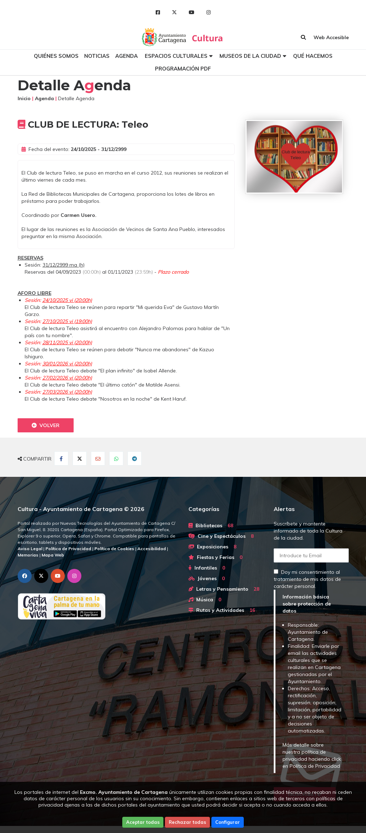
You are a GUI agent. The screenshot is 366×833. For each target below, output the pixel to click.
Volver (46, 425)
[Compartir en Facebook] (61, 458)
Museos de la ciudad (250, 56)
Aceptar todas (143, 822)
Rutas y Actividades (221, 610)
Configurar (227, 822)
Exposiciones (212, 546)
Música (204, 599)
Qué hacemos (313, 56)
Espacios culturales (176, 56)
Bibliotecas (210, 525)
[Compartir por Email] (98, 458)
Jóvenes (206, 578)
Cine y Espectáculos (221, 536)
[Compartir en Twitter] (80, 458)
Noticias (97, 56)
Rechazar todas (187, 822)
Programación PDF (183, 68)
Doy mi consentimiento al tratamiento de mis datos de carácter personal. (307, 579)
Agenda (126, 56)
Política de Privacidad (315, 766)
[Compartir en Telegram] (135, 458)
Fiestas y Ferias (215, 557)
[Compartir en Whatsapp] (116, 458)
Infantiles (206, 567)
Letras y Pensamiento (223, 588)
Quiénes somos (56, 56)
